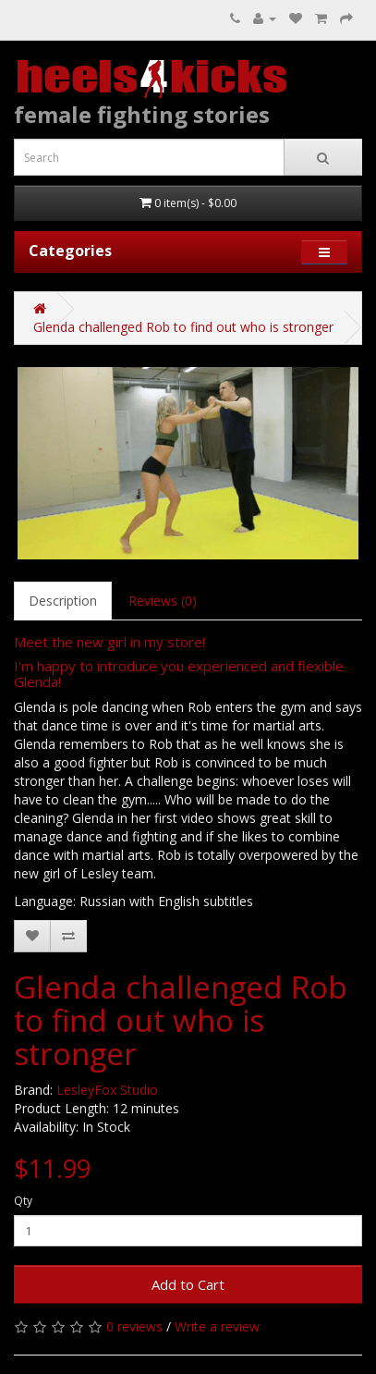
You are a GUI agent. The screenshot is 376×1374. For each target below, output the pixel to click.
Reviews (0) (162, 600)
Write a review (217, 1326)
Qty (23, 1200)
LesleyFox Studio (107, 1089)
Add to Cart (188, 1284)
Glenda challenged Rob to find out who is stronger (183, 327)
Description (63, 600)
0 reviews (134, 1326)
